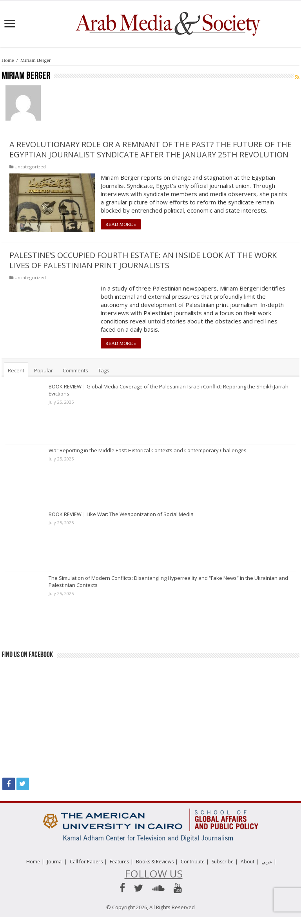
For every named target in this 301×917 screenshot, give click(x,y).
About (247, 861)
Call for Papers (86, 861)
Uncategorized (30, 167)
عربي (266, 861)
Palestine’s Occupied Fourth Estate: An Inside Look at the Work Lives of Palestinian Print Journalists (143, 260)
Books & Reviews (155, 861)
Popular (43, 370)
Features (119, 861)
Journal (55, 861)
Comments (75, 370)
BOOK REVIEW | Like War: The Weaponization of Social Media (121, 514)
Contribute (193, 861)
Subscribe (223, 861)
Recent (16, 370)
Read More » (120, 224)
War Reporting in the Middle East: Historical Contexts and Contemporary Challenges (148, 450)
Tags (103, 370)
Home (8, 60)
